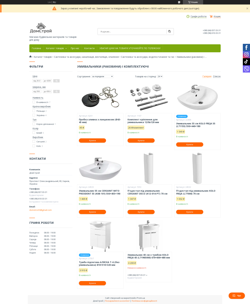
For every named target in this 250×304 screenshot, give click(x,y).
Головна (36, 48)
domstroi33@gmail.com (40, 210)
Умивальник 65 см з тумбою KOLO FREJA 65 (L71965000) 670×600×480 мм (149, 256)
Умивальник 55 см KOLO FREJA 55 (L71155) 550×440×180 (195, 125)
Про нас (75, 48)
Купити (92, 140)
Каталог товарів (55, 48)
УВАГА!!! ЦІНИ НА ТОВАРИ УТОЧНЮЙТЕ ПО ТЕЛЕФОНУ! (129, 48)
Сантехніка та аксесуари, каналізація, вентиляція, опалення (86, 56)
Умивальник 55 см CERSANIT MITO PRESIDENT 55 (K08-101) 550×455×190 (99, 192)
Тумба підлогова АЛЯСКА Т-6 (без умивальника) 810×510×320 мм (99, 263)
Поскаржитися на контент (117, 301)
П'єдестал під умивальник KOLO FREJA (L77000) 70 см (195, 192)
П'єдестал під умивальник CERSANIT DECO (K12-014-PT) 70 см (147, 192)
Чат (236, 295)
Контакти (89, 48)
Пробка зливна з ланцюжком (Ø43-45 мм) (100, 121)
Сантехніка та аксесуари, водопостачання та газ (147, 56)
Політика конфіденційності (144, 301)
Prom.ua (141, 298)
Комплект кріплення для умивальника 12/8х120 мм (143, 121)
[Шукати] (169, 31)
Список (217, 76)
